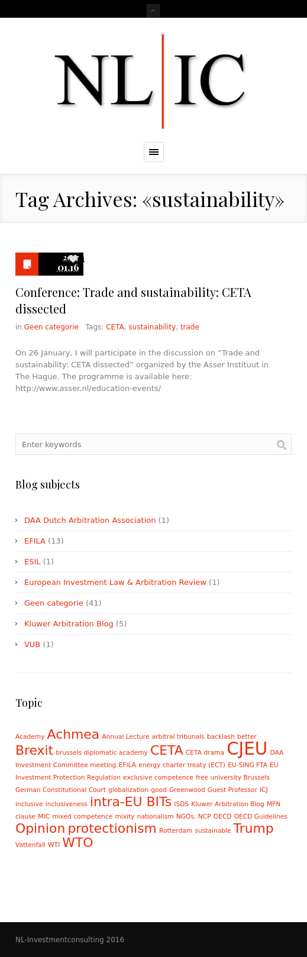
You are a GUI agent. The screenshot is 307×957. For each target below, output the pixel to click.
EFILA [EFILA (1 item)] (127, 765)
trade (189, 327)
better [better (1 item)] (247, 737)
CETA (115, 327)
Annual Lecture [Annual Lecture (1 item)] (125, 737)
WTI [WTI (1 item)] (54, 845)
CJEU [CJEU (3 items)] (247, 749)
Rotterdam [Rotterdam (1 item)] (175, 831)
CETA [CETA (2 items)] (166, 750)
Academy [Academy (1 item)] (30, 737)
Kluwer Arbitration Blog (69, 623)
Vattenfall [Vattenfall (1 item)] (30, 845)
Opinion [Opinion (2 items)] (40, 828)
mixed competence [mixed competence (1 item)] (82, 816)
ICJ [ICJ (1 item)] (264, 790)
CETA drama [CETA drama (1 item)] (205, 752)
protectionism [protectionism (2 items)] (111, 828)
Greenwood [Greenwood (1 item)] (187, 790)
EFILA (35, 540)
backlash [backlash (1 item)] (221, 737)
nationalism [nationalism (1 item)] (155, 816)
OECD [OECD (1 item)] (223, 816)
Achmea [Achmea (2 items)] (73, 734)
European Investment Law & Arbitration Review (115, 582)
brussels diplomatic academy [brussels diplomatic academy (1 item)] (102, 752)
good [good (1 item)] (159, 790)
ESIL (32, 561)
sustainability (152, 327)
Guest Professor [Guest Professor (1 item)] (232, 790)
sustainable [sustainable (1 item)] (213, 831)
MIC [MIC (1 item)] (44, 816)
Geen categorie (51, 327)
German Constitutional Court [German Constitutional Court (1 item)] (60, 790)
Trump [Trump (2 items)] (254, 828)
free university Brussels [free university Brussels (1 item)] (233, 777)
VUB (32, 644)
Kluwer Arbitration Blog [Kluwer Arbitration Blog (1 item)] (227, 804)
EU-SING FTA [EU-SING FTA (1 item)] (247, 765)
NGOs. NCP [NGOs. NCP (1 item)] (193, 816)
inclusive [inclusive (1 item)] (29, 804)
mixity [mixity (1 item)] (124, 816)
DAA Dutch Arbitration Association (90, 520)
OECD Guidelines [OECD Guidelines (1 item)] (260, 816)
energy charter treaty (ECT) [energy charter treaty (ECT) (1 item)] (181, 765)
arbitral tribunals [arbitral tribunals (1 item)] (178, 737)
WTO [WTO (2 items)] (77, 842)
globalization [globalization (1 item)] (128, 790)
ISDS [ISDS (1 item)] (181, 804)
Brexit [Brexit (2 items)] (34, 750)
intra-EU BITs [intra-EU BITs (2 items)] (131, 801)
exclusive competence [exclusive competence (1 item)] (158, 777)
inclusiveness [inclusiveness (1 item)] (67, 804)
